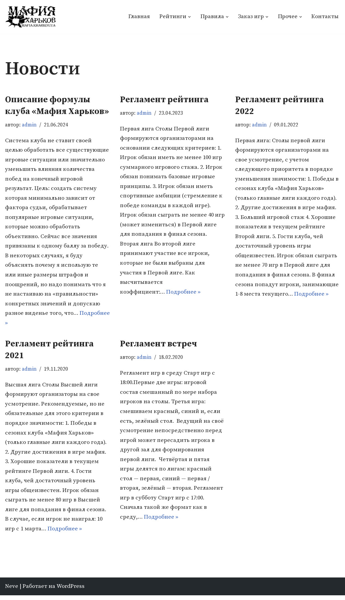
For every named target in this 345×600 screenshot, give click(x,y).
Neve (11, 591)
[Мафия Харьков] (30, 17)
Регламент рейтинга (164, 100)
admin (30, 125)
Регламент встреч (158, 346)
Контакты (325, 17)
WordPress (71, 591)
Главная (139, 17)
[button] (189, 16)
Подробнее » (38, 325)
